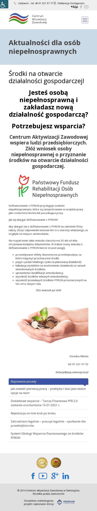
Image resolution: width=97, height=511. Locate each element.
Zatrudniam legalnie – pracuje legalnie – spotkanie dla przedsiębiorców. (48, 423)
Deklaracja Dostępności (69, 3)
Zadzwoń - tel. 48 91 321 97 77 (33, 3)
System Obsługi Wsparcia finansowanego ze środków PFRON (47, 435)
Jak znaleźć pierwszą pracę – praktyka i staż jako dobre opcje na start (48, 391)
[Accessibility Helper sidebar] (4, 4)
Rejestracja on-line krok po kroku (33, 413)
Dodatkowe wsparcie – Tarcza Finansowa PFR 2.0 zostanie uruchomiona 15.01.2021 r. (44, 403)
